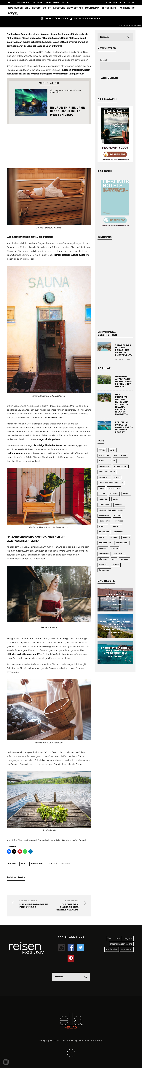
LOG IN (65, 3)
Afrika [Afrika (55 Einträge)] (102, 450)
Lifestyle (59, 8)
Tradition (52, 864)
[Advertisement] (49, 146)
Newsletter (52, 3)
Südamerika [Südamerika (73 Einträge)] (119, 554)
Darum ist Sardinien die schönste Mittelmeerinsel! (115, 650)
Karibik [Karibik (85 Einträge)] (126, 493)
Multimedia (92, 8)
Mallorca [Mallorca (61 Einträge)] (119, 504)
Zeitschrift (23, 3)
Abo (118, 938)
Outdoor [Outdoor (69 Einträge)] (119, 521)
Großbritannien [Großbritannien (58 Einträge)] (107, 472)
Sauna (24, 864)
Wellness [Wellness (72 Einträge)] (103, 565)
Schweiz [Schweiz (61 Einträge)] (114, 537)
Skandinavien (37, 864)
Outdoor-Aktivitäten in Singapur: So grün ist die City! (123, 381)
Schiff (47, 8)
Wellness (65, 864)
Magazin (128, 938)
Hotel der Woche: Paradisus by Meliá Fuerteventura (125, 350)
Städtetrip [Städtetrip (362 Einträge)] (104, 554)
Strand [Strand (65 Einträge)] (114, 548)
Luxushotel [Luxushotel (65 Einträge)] (104, 504)
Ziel (27, 8)
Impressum (126, 949)
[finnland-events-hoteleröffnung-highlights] (49, 123)
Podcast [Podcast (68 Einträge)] (103, 526)
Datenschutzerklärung (121, 944)
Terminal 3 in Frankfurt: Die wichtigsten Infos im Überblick (115, 598)
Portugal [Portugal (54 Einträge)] (116, 526)
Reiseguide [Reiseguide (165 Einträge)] (104, 532)
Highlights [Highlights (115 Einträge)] (104, 477)
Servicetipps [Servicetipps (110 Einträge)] (105, 543)
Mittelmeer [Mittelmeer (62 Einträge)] (104, 515)
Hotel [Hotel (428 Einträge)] (117, 477)
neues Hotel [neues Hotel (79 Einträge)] (104, 521)
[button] (6, 1062)
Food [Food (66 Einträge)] (113, 461)
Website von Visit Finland (73, 840)
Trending (127, 8)
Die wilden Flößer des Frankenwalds (67, 907)
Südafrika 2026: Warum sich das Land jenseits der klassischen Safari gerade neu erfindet (115, 624)
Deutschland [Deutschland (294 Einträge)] (120, 455)
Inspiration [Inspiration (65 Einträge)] (114, 488)
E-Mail (104, 60)
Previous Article (28, 901)
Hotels (36, 8)
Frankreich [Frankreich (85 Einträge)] (104, 466)
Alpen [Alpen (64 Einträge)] (112, 450)
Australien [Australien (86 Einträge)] (104, 455)
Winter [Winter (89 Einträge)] (116, 565)
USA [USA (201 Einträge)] (114, 559)
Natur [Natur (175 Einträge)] (117, 515)
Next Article (72, 901)
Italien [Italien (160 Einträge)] (102, 493)
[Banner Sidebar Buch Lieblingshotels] (115, 227)
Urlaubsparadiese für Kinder (32, 905)
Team (10, 3)
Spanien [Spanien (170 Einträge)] (102, 548)
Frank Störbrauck (53, 18)
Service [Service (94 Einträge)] (126, 537)
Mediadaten (111, 949)
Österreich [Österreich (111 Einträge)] (104, 570)
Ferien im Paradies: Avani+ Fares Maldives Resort (124, 427)
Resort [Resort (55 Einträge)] (102, 537)
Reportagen (15, 8)
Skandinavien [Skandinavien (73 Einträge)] (122, 543)
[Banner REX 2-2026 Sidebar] (115, 161)
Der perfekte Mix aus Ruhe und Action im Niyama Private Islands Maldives (121, 404)
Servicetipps (75, 8)
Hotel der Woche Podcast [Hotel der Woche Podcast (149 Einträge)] (111, 483)
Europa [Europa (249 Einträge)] (102, 461)
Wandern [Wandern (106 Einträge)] (125, 559)
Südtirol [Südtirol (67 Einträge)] (103, 559)
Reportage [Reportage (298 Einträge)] (118, 532)
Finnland (92, 18)
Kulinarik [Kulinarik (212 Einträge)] (103, 499)
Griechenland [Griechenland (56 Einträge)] (120, 466)
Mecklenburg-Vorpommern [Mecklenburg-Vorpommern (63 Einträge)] (111, 510)
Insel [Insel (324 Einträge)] (101, 488)
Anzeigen (37, 3)
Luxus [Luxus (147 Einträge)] (116, 499)
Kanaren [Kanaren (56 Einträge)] (114, 493)
